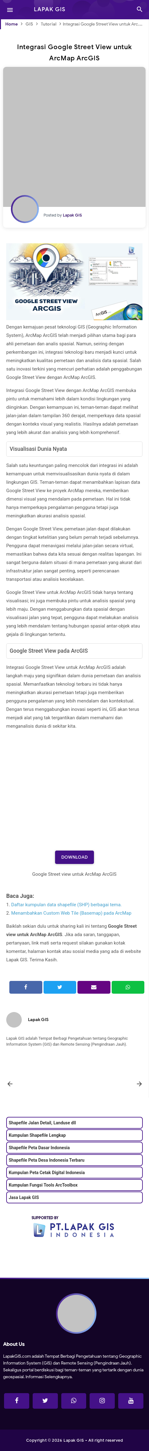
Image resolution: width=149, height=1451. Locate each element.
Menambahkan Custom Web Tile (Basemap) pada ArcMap (71, 913)
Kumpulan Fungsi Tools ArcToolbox (43, 1185)
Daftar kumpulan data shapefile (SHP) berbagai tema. (66, 904)
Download (74, 857)
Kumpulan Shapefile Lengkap (37, 1135)
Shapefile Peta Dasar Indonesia (39, 1147)
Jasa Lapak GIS (24, 1197)
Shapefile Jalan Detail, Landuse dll (42, 1122)
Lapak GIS (38, 1019)
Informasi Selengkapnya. (48, 1376)
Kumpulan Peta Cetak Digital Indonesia (47, 1172)
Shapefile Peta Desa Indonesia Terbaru (46, 1160)
